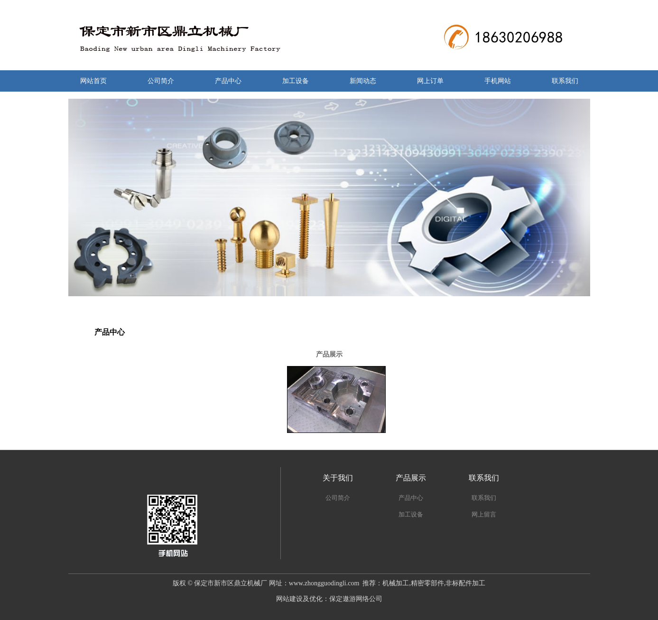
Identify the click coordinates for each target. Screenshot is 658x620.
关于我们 (338, 478)
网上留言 (484, 514)
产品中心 (228, 81)
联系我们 (565, 81)
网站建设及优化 (299, 598)
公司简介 (161, 81)
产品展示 (411, 478)
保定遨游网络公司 (355, 598)
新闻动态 (363, 81)
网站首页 (93, 81)
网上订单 (430, 81)
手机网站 (497, 81)
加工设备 (295, 81)
